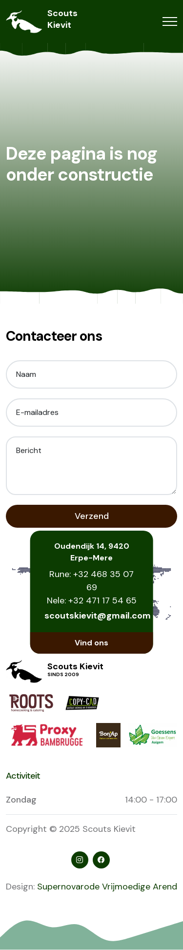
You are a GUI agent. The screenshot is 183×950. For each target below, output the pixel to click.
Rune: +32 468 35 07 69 (91, 580)
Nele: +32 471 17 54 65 (92, 600)
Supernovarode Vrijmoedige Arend (107, 886)
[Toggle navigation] (170, 21)
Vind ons (91, 643)
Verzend (92, 516)
